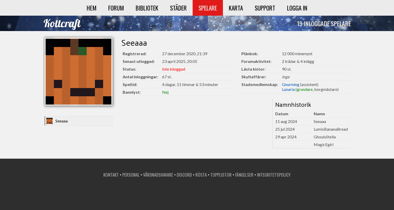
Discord (184, 174)
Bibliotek (147, 7)
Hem (91, 7)
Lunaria (288, 89)
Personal (131, 174)
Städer (178, 7)
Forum (116, 7)
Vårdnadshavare (158, 174)
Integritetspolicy (274, 174)
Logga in (297, 7)
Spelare (208, 7)
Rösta (201, 174)
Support (265, 7)
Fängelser (244, 174)
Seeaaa (61, 120)
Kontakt (111, 174)
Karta (236, 7)
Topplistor (221, 174)
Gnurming (290, 84)
